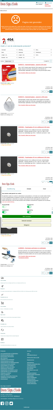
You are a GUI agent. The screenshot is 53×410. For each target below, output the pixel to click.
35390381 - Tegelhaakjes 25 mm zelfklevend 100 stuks (34, 127)
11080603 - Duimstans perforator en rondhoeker (32, 248)
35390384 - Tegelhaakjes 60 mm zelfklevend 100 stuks (34, 218)
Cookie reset (26, 407)
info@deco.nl (17, 396)
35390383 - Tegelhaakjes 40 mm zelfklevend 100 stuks (34, 187)
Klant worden (48, 5)
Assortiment (4, 10)
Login (28, 353)
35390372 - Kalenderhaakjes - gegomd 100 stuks (32, 64)
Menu (2, 0)
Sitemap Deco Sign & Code (33, 357)
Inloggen (47, 4)
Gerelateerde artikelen (24, 257)
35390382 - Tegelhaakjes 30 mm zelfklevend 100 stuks (34, 157)
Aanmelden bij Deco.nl (32, 355)
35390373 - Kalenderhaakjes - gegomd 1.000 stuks (32, 97)
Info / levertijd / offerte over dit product (27, 72)
